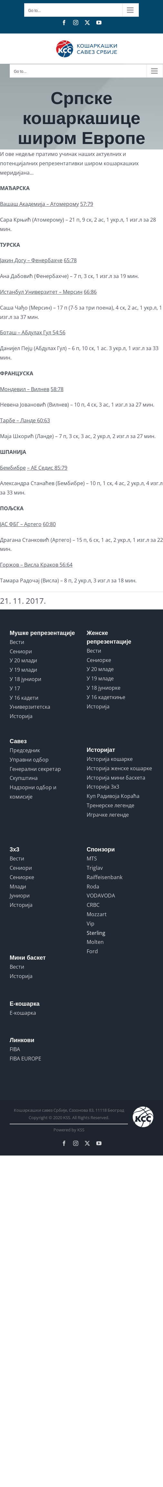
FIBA (15, 1049)
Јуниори (20, 895)
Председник (25, 750)
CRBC (93, 904)
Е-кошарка (23, 1012)
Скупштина (24, 778)
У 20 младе (100, 669)
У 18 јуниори (25, 679)
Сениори (21, 651)
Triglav (95, 867)
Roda (93, 886)
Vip (90, 923)
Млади (18, 886)
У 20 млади (23, 660)
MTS (92, 858)
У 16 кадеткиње (106, 697)
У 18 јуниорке (103, 687)
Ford (92, 951)
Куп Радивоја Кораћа (113, 796)
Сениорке (99, 660)
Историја (21, 716)
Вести (17, 642)
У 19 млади (23, 669)
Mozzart (97, 914)
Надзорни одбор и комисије (33, 792)
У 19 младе (100, 678)
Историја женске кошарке (119, 768)
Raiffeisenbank (104, 877)
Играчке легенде (108, 814)
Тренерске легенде (110, 805)
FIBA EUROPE (25, 1058)
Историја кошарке (110, 759)
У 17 (15, 688)
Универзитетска (30, 706)
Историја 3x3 (103, 786)
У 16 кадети (24, 697)
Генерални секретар (35, 768)
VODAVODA (101, 895)
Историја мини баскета (116, 777)
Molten (95, 941)
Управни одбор (29, 759)
